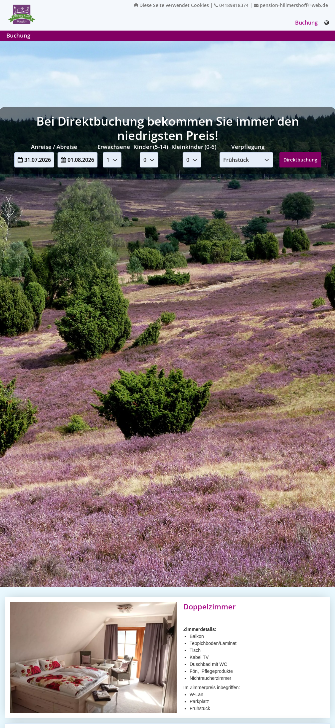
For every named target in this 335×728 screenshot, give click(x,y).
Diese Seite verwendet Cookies (171, 5)
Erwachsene (113, 147)
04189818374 (231, 5)
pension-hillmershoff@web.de (291, 5)
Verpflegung (247, 147)
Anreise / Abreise (54, 147)
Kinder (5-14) (150, 147)
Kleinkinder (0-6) (193, 147)
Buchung (306, 22)
